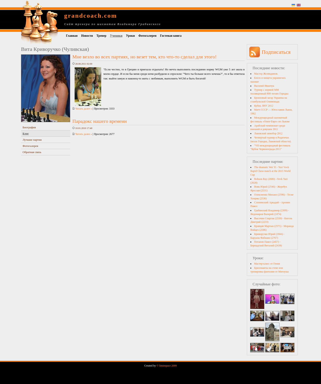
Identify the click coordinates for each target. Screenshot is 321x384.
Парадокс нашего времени (99, 121)
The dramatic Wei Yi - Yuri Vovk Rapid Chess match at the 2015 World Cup (270, 171)
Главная (71, 35)
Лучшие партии (32, 139)
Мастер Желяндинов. (266, 73)
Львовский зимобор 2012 (268, 133)
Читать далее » (82, 108)
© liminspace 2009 (167, 365)
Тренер (101, 35)
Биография (29, 127)
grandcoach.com (90, 15)
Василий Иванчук (264, 85)
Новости (87, 35)
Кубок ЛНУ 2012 (263, 105)
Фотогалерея (147, 35)
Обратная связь (32, 152)
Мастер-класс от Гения (267, 263)
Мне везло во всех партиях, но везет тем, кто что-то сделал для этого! (144, 57)
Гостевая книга (171, 35)
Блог (26, 133)
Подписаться (276, 52)
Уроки (130, 35)
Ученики (116, 35)
